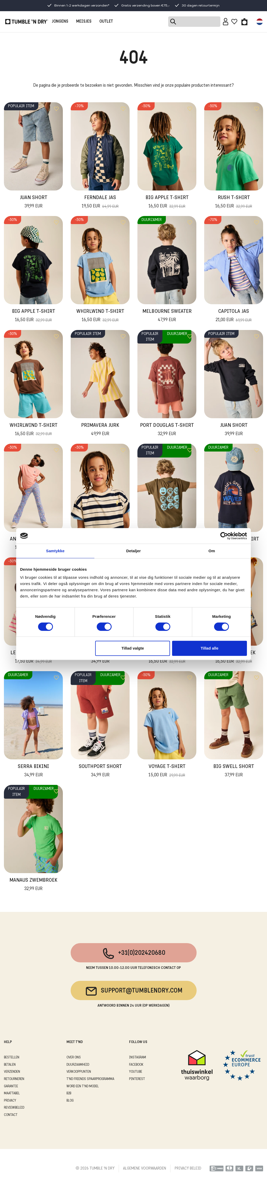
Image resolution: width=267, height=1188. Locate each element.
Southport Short (100, 771)
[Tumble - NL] (26, 21)
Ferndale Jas (100, 202)
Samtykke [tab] (55, 551)
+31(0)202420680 (133, 953)
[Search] (194, 21)
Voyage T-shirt (167, 771)
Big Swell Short (233, 771)
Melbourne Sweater (167, 316)
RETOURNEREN (14, 1079)
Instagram (137, 1057)
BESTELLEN (11, 1057)
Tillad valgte (133, 648)
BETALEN (10, 1064)
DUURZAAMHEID (77, 1064)
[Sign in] (225, 21)
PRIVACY (10, 1100)
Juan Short (33, 202)
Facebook (136, 1064)
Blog (70, 1100)
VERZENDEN (12, 1071)
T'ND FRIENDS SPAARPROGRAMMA (90, 1079)
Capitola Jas (234, 316)
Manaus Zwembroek (33, 885)
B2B (68, 1093)
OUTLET (106, 22)
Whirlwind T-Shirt (100, 316)
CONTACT (10, 1115)
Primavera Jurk (100, 430)
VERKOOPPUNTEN (78, 1071)
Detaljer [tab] (133, 551)
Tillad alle (209, 648)
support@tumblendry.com (134, 991)
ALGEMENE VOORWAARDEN (144, 1168)
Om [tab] (211, 551)
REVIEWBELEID (14, 1107)
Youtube (135, 1071)
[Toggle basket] (244, 22)
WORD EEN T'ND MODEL (82, 1086)
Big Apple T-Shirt (167, 202)
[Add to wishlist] (56, 108)
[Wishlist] (234, 21)
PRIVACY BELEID (188, 1168)
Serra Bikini (33, 771)
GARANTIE (11, 1086)
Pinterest (137, 1079)
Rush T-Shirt (233, 202)
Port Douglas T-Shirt (167, 430)
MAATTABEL (12, 1093)
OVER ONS (73, 1057)
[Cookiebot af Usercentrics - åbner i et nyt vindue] (224, 536)
